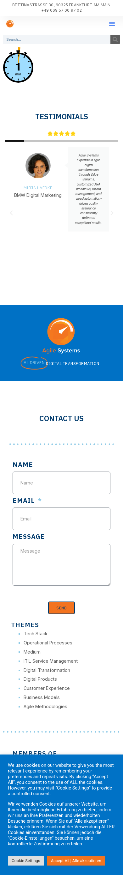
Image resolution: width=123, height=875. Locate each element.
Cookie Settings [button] (26, 860)
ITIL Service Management (51, 661)
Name (23, 465)
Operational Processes (48, 642)
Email (24, 501)
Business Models (42, 697)
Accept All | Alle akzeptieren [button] (76, 860)
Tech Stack (36, 633)
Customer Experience (47, 688)
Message (29, 537)
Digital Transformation (47, 670)
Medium (32, 652)
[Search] (115, 39)
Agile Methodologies (45, 706)
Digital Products (40, 679)
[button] (112, 23)
